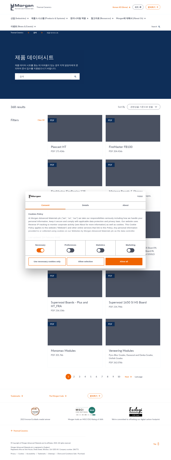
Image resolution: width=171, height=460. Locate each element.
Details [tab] (85, 205)
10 (119, 376)
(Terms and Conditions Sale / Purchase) (71, 454)
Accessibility (30, 454)
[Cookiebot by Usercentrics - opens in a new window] (131, 196)
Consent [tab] (45, 205)
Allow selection (85, 261)
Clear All (41, 120)
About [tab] (126, 205)
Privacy (13, 454)
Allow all (124, 261)
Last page (138, 376)
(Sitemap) (51, 454)
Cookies (21, 454)
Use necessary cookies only (47, 261)
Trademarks (42, 454)
